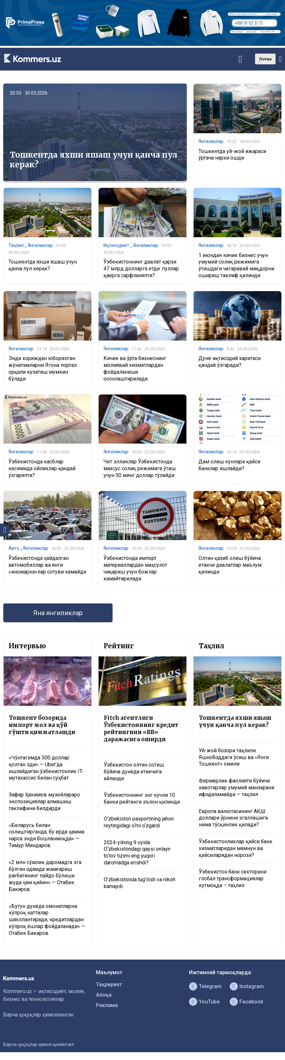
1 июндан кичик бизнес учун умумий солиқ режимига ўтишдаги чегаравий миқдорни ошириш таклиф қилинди (236, 265)
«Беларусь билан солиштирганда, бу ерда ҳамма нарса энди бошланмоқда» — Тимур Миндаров (46, 835)
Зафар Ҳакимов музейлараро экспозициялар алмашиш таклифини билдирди (44, 801)
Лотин (265, 59)
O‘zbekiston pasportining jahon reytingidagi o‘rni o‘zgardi (139, 822)
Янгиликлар (211, 141)
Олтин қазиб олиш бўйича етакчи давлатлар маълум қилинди (230, 565)
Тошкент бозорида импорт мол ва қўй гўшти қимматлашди (42, 725)
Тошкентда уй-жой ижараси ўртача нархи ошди (232, 154)
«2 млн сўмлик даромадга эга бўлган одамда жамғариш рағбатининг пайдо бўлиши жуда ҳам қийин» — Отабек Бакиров (45, 875)
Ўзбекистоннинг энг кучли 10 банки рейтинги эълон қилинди (142, 798)
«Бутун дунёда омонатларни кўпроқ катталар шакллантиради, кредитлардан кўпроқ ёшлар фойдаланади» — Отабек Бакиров (47, 919)
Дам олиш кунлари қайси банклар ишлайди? (229, 465)
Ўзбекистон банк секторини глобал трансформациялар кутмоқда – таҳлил (232, 878)
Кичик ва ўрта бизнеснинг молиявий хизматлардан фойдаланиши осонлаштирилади (134, 368)
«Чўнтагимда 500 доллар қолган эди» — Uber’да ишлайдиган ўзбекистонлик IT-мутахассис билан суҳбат (46, 768)
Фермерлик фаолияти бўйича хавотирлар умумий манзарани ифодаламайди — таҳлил (236, 787)
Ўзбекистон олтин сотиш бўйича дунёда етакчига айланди (134, 772)
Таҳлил (16, 245)
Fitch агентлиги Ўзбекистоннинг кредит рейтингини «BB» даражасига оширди (141, 728)
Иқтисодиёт (116, 245)
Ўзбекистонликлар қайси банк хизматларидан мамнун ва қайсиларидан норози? (235, 848)
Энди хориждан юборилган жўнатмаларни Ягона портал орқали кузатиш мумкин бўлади (42, 368)
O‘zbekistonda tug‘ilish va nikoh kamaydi (139, 882)
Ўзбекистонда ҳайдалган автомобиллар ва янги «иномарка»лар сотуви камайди (47, 565)
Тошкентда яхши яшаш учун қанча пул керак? (93, 160)
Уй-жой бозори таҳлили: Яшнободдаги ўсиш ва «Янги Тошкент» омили (234, 757)
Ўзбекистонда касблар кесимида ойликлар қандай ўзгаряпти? (41, 468)
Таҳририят (109, 984)
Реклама (107, 1005)
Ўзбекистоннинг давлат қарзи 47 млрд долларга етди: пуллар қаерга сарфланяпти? (141, 268)
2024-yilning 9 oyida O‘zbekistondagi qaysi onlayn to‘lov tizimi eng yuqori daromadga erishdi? (137, 852)
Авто (13, 548)
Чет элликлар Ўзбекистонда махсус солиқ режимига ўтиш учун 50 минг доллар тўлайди (139, 468)
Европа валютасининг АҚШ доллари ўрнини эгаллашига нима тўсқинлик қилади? (233, 818)
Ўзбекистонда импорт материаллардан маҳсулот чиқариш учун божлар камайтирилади (135, 568)
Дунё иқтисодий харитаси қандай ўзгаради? (229, 361)
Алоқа (104, 995)
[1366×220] (142, 44)
